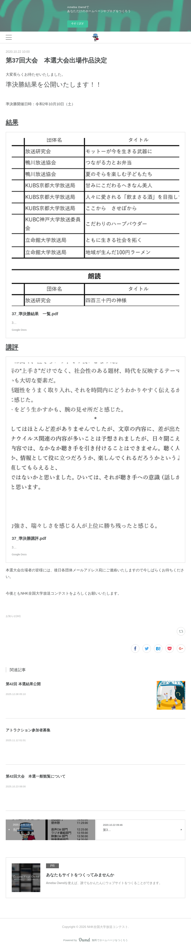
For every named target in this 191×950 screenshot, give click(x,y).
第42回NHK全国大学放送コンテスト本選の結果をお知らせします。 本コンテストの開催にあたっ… (78, 694)
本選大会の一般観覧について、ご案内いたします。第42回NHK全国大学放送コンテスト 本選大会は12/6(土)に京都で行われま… (95, 787)
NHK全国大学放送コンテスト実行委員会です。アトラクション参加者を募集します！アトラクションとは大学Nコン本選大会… (95, 740)
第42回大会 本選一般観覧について (35, 776)
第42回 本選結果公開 (23, 684)
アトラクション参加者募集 (28, 730)
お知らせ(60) (13, 616)
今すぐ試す (77, 23)
